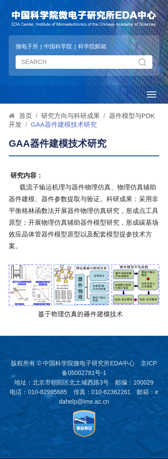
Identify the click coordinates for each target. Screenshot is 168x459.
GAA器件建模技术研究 (64, 124)
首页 (25, 115)
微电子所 (27, 46)
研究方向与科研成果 (70, 115)
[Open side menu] (151, 94)
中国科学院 (58, 46)
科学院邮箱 (92, 46)
